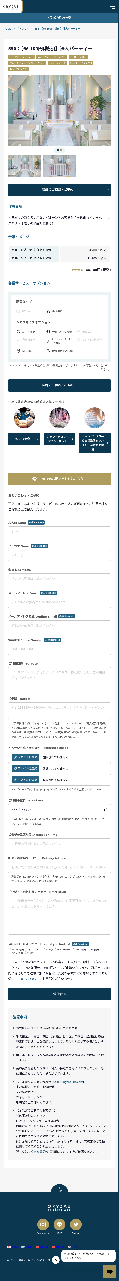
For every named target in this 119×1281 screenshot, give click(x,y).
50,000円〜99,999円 (81, 63)
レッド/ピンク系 (18, 69)
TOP (59, 1189)
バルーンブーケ (57, 63)
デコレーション (78, 56)
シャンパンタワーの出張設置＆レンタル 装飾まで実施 (93, 442)
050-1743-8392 (28, 979)
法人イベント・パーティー (52, 56)
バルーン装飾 (22, 439)
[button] (34, 110)
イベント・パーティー (21, 56)
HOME (7, 28)
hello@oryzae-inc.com (68, 1082)
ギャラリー (23, 28)
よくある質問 (36, 1151)
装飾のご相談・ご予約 (57, 189)
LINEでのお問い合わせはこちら (57, 479)
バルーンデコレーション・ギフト (27, 63)
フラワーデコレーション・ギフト (58, 439)
